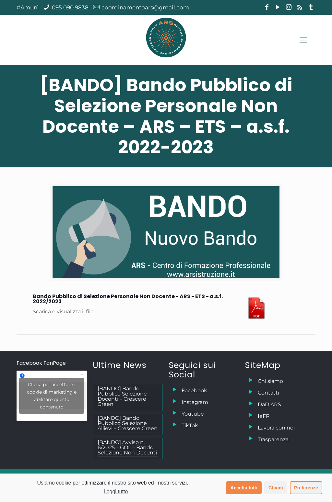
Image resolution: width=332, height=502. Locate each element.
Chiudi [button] (275, 487)
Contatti (268, 393)
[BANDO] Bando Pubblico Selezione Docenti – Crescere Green (122, 396)
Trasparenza (273, 439)
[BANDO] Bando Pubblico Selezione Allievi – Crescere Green (128, 423)
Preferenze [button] (306, 487)
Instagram (195, 402)
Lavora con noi (276, 428)
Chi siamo (270, 381)
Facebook (194, 390)
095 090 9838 (70, 7)
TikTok (190, 425)
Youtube (193, 414)
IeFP (263, 416)
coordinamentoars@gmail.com (145, 7)
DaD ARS (269, 404)
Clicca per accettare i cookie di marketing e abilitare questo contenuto (52, 396)
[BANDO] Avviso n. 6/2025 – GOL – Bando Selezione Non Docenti (127, 448)
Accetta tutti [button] (244, 487)
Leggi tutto (116, 491)
